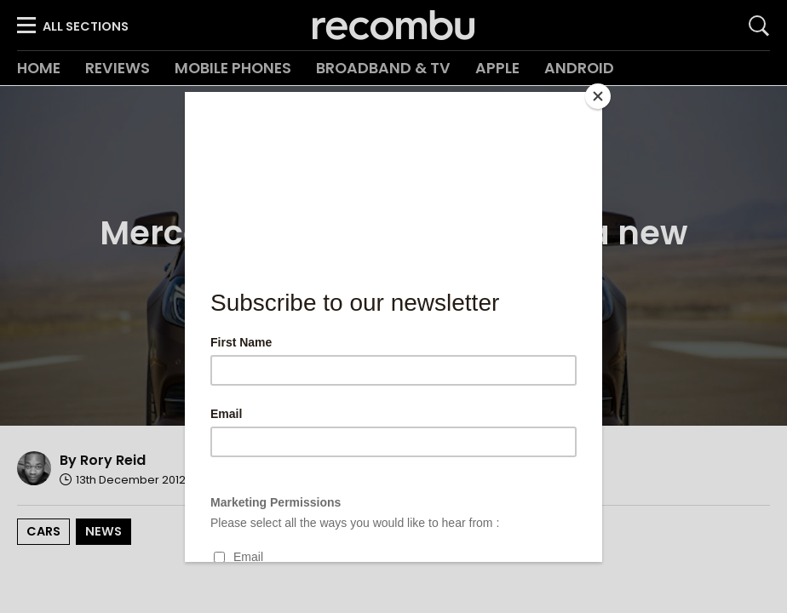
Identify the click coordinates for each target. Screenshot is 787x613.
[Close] (598, 96)
